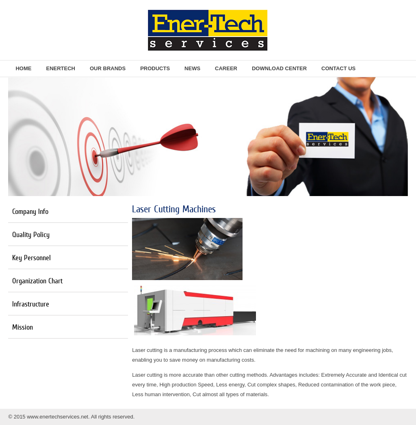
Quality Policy (31, 234)
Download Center (279, 68)
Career (226, 68)
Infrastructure (30, 304)
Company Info (30, 211)
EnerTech (60, 68)
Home (23, 68)
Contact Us (338, 68)
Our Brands (108, 68)
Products (155, 68)
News (192, 68)
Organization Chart (37, 280)
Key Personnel (31, 257)
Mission (22, 327)
